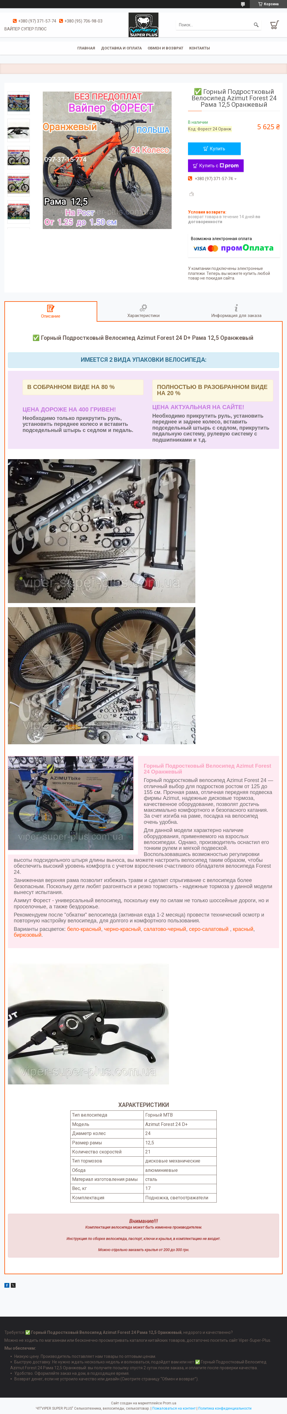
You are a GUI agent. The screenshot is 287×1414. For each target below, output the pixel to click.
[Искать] (256, 25)
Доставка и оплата (121, 48)
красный (243, 929)
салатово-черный (164, 929)
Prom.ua (169, 1403)
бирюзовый (28, 935)
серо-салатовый (208, 929)
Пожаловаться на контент (174, 1408)
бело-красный (84, 929)
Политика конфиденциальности (225, 1408)
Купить (217, 148)
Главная (86, 48)
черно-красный (122, 929)
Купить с (219, 165)
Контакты (199, 48)
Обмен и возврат (165, 48)
